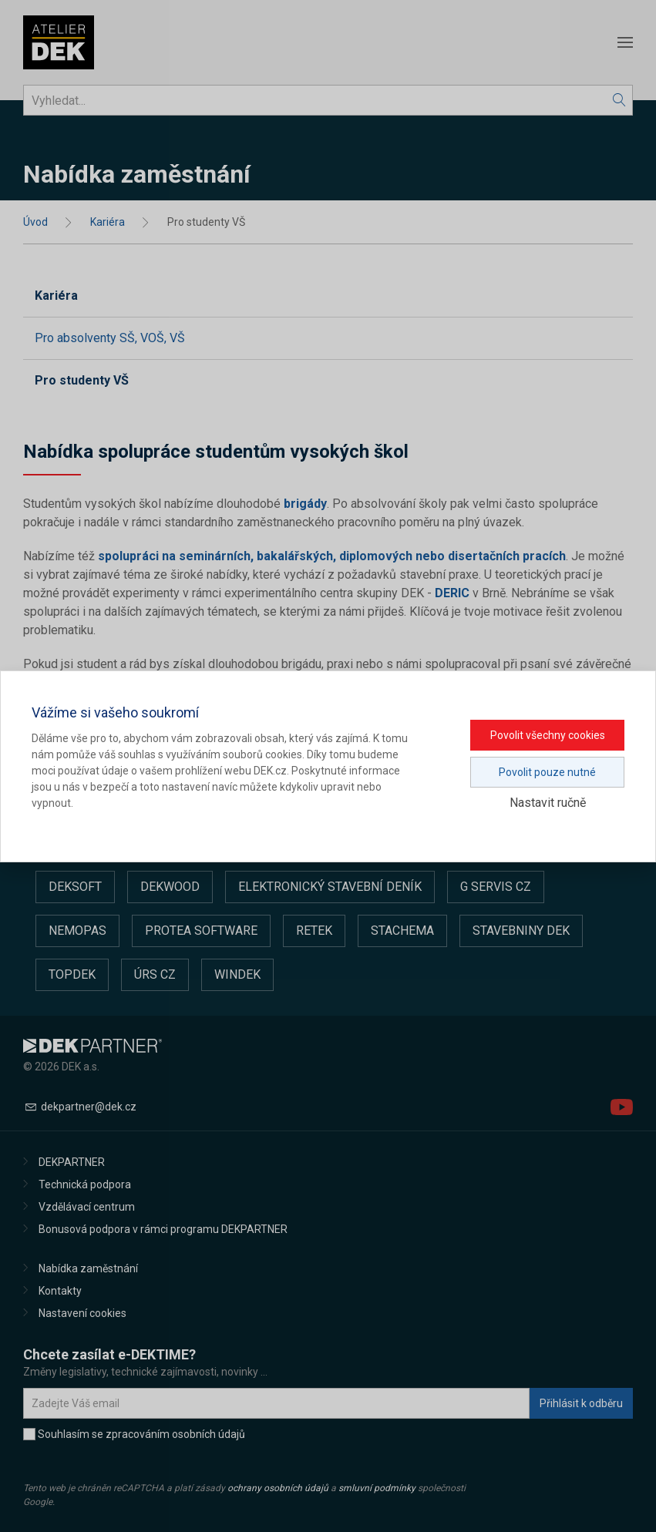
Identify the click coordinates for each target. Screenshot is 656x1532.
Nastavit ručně (548, 802)
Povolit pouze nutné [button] (547, 772)
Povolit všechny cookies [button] (547, 735)
